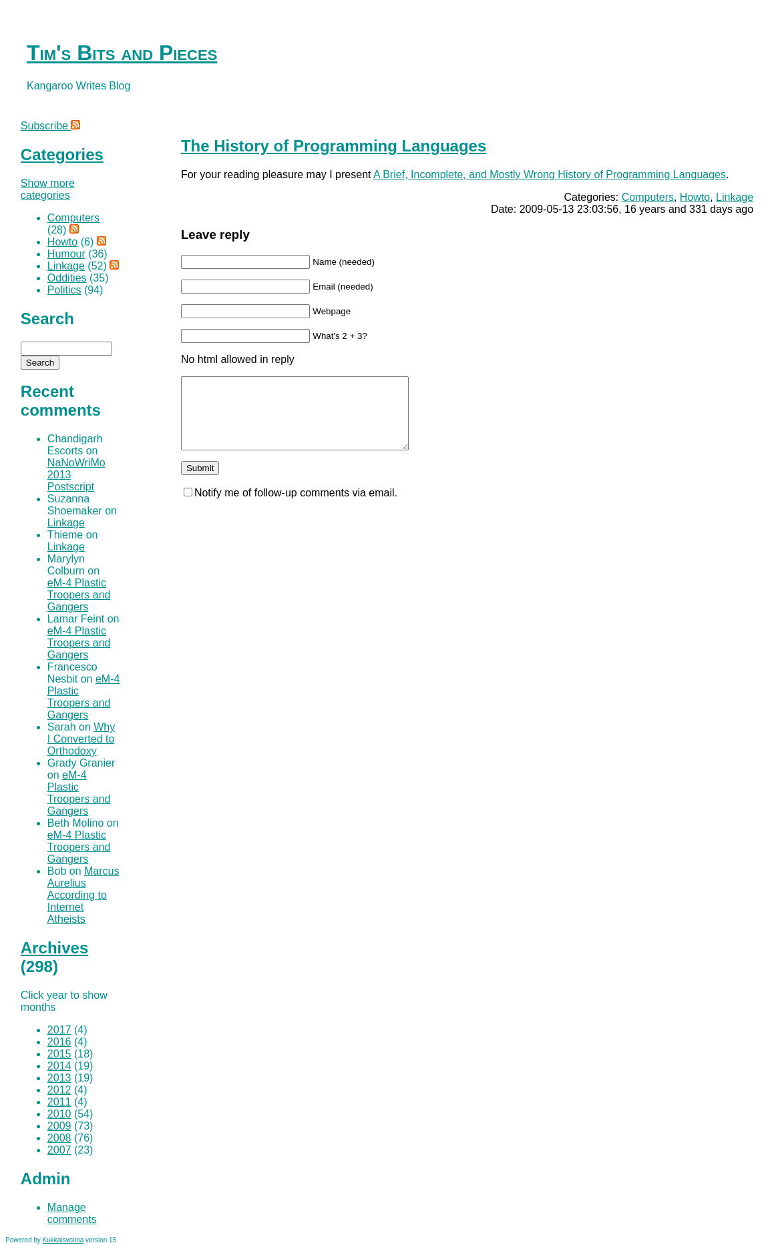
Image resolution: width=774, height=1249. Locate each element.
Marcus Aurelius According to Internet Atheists (83, 895)
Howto (695, 197)
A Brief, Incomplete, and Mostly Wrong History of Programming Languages (549, 174)
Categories (62, 154)
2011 (59, 1102)
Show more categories (48, 189)
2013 (59, 1078)
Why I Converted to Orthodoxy (81, 739)
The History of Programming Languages (333, 146)
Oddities (67, 278)
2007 (59, 1150)
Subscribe (51, 125)
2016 (59, 1042)
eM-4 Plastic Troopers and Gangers (79, 594)
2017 (59, 1029)
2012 (59, 1090)
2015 (59, 1054)
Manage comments (72, 1213)
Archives (54, 948)
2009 (59, 1126)
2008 (59, 1138)
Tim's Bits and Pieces (122, 53)
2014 (59, 1066)
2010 (59, 1114)
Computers (648, 197)
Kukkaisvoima (63, 1240)
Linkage (734, 197)
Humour (66, 254)
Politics (64, 290)
